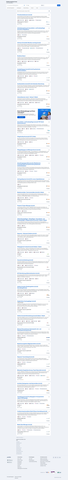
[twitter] (58, 457)
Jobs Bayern (18, 441)
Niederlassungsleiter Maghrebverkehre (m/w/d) (29, 343)
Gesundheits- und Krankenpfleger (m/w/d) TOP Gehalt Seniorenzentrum (30, 122)
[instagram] (56, 457)
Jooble (60, 477)
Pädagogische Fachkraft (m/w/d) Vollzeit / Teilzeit (29, 246)
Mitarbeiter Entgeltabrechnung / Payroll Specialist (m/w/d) (31, 370)
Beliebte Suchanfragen (20, 437)
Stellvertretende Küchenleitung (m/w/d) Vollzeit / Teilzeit (31, 315)
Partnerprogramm (31, 460)
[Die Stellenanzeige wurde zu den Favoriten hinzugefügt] (49, 15)
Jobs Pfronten (18, 446)
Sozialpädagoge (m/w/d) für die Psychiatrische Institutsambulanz (28, 70)
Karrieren (19, 465)
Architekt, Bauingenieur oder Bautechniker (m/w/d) (29, 383)
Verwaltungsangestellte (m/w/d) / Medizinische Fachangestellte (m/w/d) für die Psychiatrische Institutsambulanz (29, 164)
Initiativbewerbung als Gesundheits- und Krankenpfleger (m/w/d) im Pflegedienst (31, 28)
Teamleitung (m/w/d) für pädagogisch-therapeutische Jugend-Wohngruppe (30, 397)
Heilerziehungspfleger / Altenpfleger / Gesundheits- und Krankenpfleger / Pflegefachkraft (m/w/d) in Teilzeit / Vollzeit (32, 219)
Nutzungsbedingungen (10, 476)
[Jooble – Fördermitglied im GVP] (59, 472)
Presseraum (19, 464)
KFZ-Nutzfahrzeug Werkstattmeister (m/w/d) (28, 273)
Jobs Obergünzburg (19, 453)
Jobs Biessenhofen (19, 452)
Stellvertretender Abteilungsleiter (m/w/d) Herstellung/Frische (27, 287)
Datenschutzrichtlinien (18, 476)
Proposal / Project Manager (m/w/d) (26, 205)
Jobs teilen (30, 458)
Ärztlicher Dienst (21, 56)
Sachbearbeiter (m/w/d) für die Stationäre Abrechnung (30, 83)
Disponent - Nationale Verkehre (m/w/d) (27, 233)
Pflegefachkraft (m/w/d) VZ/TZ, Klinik (26, 136)
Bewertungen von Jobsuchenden (45, 461)
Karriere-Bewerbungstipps (44, 460)
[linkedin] (60, 457)
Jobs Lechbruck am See (19, 451)
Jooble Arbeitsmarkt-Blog (33, 461)
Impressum (16, 478)
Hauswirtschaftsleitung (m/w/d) (25, 260)
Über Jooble (19, 458)
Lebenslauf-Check (43, 465)
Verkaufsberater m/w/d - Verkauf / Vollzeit (27, 97)
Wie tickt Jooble (20, 460)
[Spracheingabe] (24, 5)
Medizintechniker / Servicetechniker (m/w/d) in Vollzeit (30, 192)
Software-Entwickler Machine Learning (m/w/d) (29, 42)
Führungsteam (20, 461)
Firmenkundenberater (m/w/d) (24, 14)
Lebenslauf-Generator (43, 464)
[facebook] (53, 457)
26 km (42, 5)
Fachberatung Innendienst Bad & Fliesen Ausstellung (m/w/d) (32, 411)
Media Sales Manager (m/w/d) (24, 424)
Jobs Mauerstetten (19, 447)
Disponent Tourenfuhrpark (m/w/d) (25, 357)
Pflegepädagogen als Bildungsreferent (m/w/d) (28, 149)
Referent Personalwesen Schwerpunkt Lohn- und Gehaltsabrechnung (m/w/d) (29, 329)
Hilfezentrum (19, 467)
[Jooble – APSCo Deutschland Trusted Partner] (47, 472)
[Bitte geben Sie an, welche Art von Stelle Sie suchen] (15, 5)
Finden (59, 5)
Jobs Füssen (18, 445)
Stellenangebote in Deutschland (22, 468)
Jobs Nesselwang (18, 450)
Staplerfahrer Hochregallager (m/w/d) (26, 301)
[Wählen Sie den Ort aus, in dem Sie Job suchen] (35, 5)
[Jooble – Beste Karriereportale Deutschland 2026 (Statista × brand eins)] (53, 472)
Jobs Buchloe (18, 444)
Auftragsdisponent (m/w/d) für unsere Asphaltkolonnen (30, 179)
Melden (48, 24)
